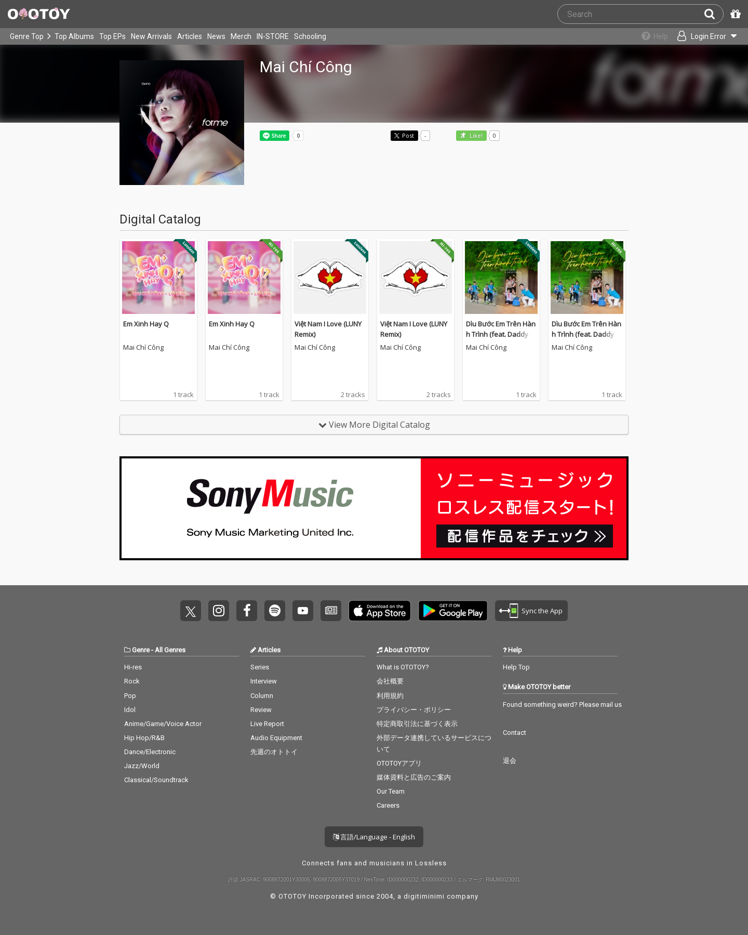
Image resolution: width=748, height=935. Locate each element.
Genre (141, 650)
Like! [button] (475, 136)
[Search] (713, 14)
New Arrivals (151, 36)
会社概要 (390, 681)
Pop (130, 696)
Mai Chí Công (143, 348)
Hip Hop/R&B (144, 738)
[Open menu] (704, 36)
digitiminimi (424, 896)
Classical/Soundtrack (156, 780)
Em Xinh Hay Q (146, 323)
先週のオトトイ (274, 752)
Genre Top (27, 36)
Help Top (516, 667)
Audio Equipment (276, 738)
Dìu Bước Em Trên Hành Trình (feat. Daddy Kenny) (501, 334)
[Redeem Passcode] (734, 14)
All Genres (170, 650)
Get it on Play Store (453, 610)
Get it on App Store (380, 610)
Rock (132, 681)
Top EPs (112, 36)
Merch (241, 36)
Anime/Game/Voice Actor (163, 724)
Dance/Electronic (150, 752)
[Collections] (651, 36)
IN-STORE (273, 36)
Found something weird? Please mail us (562, 704)
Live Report (267, 724)
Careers (388, 805)
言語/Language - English (374, 836)
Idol (130, 710)
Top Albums (74, 36)
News (216, 36)
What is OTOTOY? (403, 667)
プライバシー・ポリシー (414, 710)
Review (261, 710)
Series (259, 667)
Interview (263, 681)
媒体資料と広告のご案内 (414, 777)
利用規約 (390, 696)
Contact (514, 732)
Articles (189, 36)
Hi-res (133, 667)
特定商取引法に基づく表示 (417, 724)
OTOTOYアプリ (399, 763)
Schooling (310, 36)
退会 (509, 761)
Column (261, 696)
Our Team (391, 791)
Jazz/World (141, 766)
